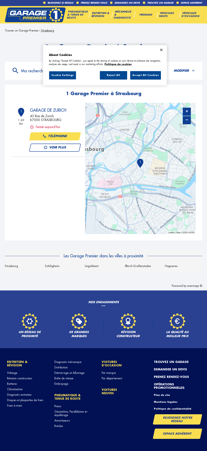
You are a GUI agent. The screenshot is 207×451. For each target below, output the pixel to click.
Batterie (12, 383)
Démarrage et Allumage (69, 372)
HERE (191, 232)
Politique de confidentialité (172, 409)
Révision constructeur (19, 378)
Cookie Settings (62, 75)
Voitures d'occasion (112, 364)
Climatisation (15, 389)
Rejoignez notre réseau (178, 419)
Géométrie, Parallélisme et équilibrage (70, 413)
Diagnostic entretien (19, 394)
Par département (112, 378)
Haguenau (171, 266)
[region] (105, 65)
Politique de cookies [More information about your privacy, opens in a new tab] (118, 64)
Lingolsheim (92, 266)
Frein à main (14, 405)
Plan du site (162, 395)
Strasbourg (47, 30)
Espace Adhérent (177, 433)
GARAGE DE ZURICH (48, 110)
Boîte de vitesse (63, 378)
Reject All (113, 75)
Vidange (12, 372)
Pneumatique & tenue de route (67, 397)
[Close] (161, 49)
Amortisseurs (62, 420)
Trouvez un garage (171, 362)
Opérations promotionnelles (169, 386)
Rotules (58, 426)
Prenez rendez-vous (171, 376)
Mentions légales (165, 402)
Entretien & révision (17, 364)
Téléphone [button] (55, 136)
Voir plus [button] (55, 147)
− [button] (186, 120)
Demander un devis (170, 369)
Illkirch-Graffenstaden (138, 266)
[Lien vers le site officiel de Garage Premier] (35, 14)
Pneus (57, 406)
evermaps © (194, 285)
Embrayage (61, 383)
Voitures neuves (109, 391)
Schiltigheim (52, 266)
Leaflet (171, 232)
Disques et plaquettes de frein (25, 400)
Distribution (61, 367)
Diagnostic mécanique (67, 362)
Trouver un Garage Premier (22, 30)
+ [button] (187, 112)
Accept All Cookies (145, 75)
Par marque (109, 372)
